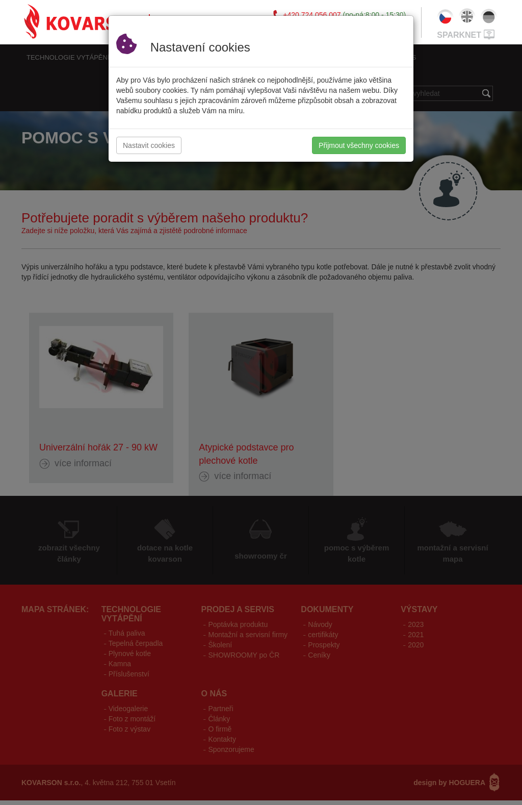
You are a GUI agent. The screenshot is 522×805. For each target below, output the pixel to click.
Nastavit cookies (149, 145)
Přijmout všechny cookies (359, 145)
